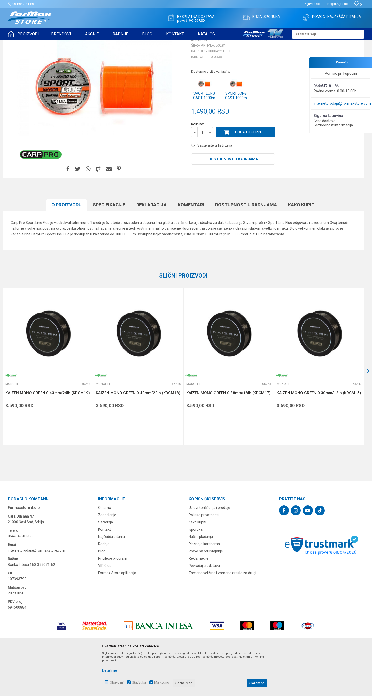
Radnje (104, 584)
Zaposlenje (107, 555)
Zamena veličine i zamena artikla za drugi (222, 613)
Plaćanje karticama (204, 584)
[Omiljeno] (358, 4)
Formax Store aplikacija (117, 613)
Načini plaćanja (201, 577)
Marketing (161, 682)
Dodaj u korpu (248, 172)
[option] (48, 406)
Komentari (191, 245)
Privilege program (112, 598)
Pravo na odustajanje (206, 591)
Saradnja (105, 562)
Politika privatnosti (204, 555)
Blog (101, 591)
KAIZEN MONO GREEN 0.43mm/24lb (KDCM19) (47, 433)
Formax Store (17, 43)
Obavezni (117, 682)
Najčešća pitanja (111, 577)
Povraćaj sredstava (204, 606)
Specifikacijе (109, 245)
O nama (104, 548)
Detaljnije (109, 670)
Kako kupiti (302, 245)
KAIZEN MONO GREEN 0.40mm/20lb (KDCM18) (138, 433)
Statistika (139, 682)
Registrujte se (337, 4)
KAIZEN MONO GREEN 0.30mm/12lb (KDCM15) (319, 433)
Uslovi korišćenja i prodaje (209, 548)
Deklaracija (151, 245)
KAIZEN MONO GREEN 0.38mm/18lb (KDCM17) (228, 433)
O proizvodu (66, 245)
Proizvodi (37, 43)
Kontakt (104, 569)
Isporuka (196, 569)
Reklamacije (198, 598)
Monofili (69, 43)
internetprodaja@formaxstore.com (342, 103)
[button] (328, 34)
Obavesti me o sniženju (337, 148)
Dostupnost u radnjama (233, 199)
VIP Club (105, 606)
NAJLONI (54, 43)
